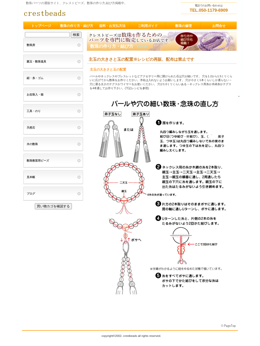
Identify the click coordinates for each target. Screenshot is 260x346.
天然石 (31, 127)
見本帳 (31, 177)
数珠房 (31, 44)
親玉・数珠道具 (36, 61)
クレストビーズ (74, 13)
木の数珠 (32, 144)
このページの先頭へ (229, 326)
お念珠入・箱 (35, 94)
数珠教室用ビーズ (38, 160)
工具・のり (34, 111)
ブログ (31, 193)
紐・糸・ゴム (35, 78)
